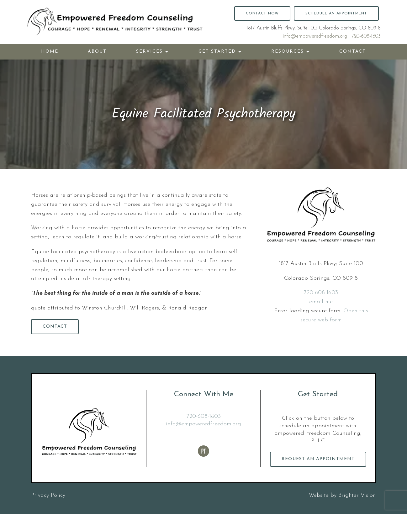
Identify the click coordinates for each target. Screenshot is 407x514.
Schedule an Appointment (336, 13)
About (97, 51)
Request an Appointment (318, 459)
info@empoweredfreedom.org (315, 36)
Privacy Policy (48, 495)
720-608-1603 (366, 36)
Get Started (217, 51)
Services (149, 51)
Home (49, 51)
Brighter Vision (357, 495)
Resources (287, 51)
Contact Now (262, 13)
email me (321, 302)
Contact (352, 51)
